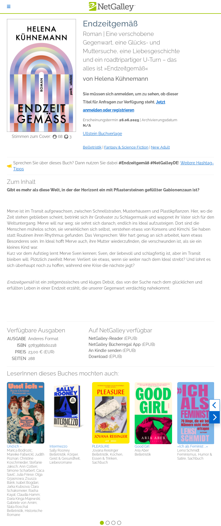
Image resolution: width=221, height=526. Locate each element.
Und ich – (14, 446)
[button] (25, 412)
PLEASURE (100, 446)
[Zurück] (214, 405)
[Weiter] (214, 417)
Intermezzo (58, 446)
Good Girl (142, 446)
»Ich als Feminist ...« (192, 446)
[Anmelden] (8, 6)
